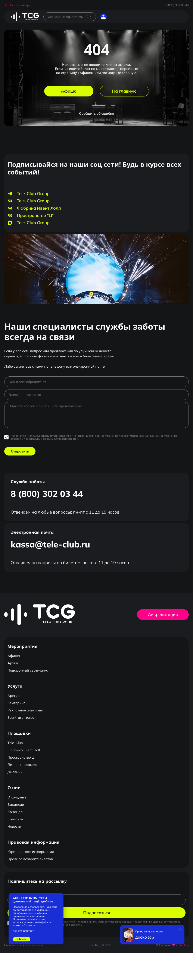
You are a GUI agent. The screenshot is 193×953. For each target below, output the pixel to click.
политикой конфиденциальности (80, 435)
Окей (21, 939)
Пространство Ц (20, 757)
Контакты (15, 819)
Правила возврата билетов (30, 859)
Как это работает (23, 930)
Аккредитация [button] (163, 614)
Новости (14, 826)
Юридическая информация (30, 851)
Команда (15, 812)
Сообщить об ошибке (96, 113)
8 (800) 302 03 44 (177, 5)
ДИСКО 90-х (144, 937)
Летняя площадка (22, 764)
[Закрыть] (180, 929)
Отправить (20, 451)
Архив (12, 663)
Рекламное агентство (25, 710)
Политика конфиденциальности (23, 945)
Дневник (14, 772)
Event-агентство (20, 717)
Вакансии (15, 804)
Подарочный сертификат (28, 670)
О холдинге (17, 797)
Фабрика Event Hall (23, 750)
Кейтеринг (16, 703)
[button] (17, 5)
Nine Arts (183, 945)
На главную (124, 91)
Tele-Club (15, 743)
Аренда (14, 695)
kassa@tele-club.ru (50, 544)
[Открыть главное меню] (114, 17)
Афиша (69, 91)
